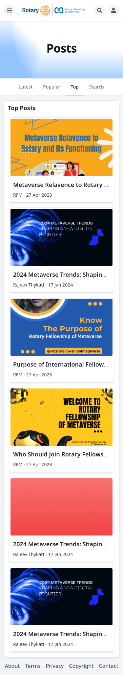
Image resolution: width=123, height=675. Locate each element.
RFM (18, 195)
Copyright (81, 665)
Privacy (55, 665)
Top (75, 89)
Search (96, 89)
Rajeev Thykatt (28, 285)
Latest (26, 89)
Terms (33, 665)
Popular (51, 89)
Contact (108, 665)
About (12, 665)
